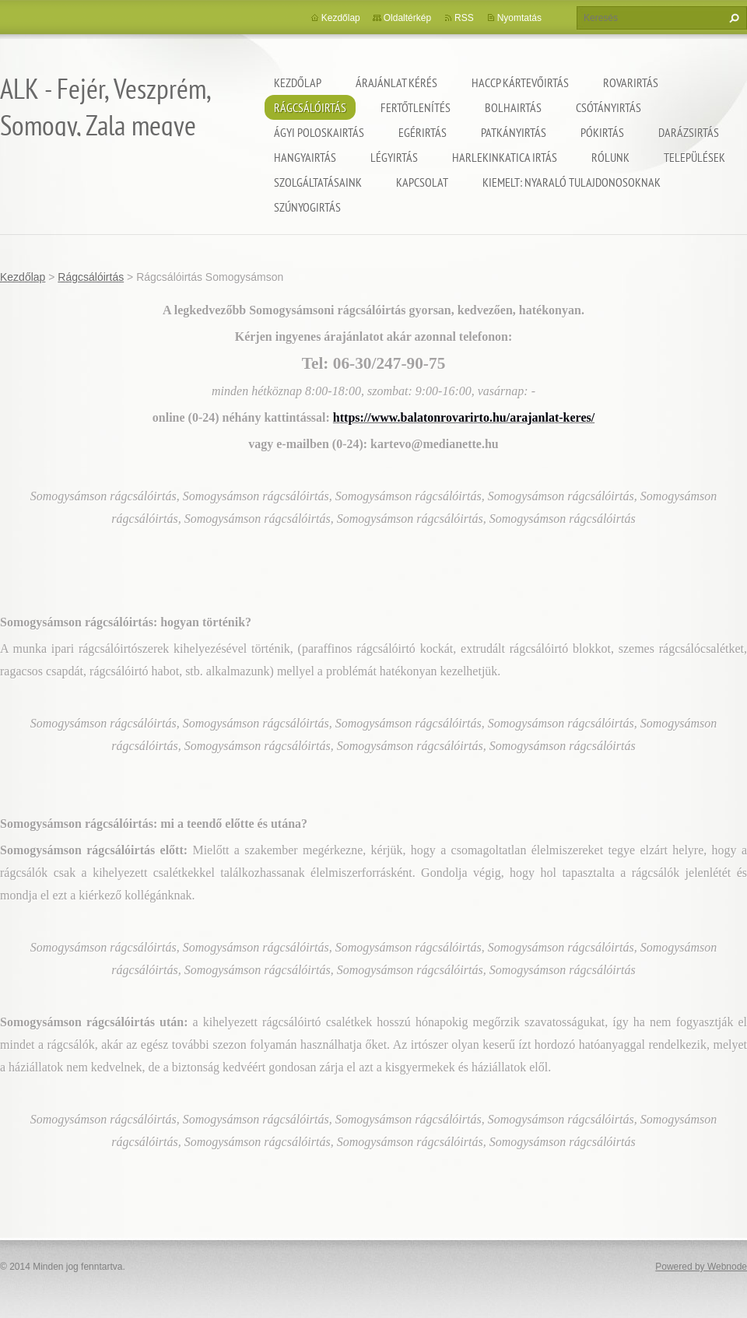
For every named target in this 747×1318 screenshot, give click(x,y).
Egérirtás (422, 132)
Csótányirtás (608, 107)
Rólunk (610, 157)
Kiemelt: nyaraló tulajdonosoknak (571, 182)
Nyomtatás (519, 17)
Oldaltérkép (407, 17)
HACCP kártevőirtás (520, 82)
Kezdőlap (297, 82)
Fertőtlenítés (416, 107)
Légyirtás (394, 157)
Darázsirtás (688, 132)
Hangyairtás (305, 157)
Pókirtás (602, 132)
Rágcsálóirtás (310, 107)
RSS (464, 17)
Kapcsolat (422, 182)
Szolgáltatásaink (318, 182)
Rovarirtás (630, 82)
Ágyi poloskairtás (319, 132)
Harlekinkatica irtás (504, 157)
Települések (694, 157)
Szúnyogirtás (307, 207)
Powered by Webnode (701, 1266)
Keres (732, 18)
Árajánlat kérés (396, 82)
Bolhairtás (513, 107)
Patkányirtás (513, 132)
